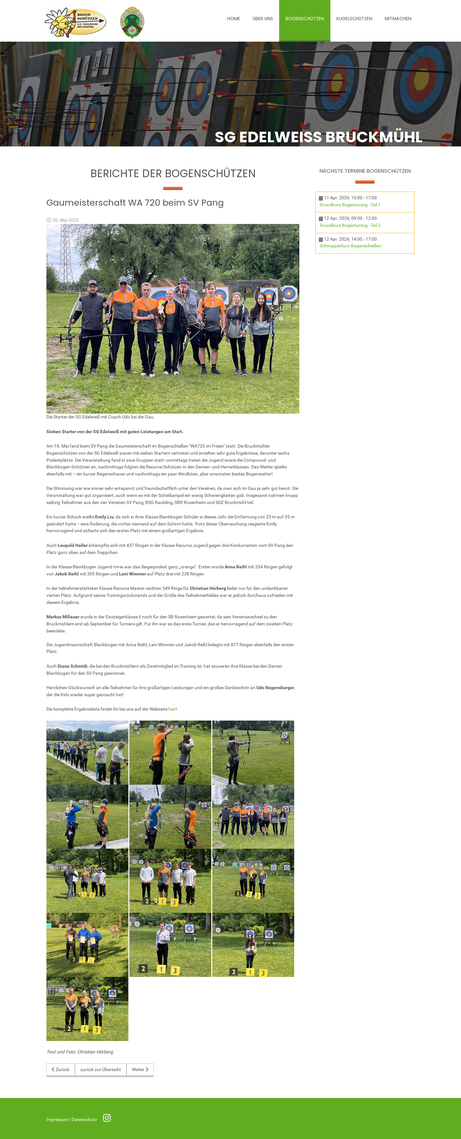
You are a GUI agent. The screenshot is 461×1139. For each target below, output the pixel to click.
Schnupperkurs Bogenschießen (350, 246)
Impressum (58, 1119)
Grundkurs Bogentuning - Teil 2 (350, 225)
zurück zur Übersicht (100, 1069)
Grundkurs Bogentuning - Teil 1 (350, 205)
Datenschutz (85, 1119)
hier (172, 709)
